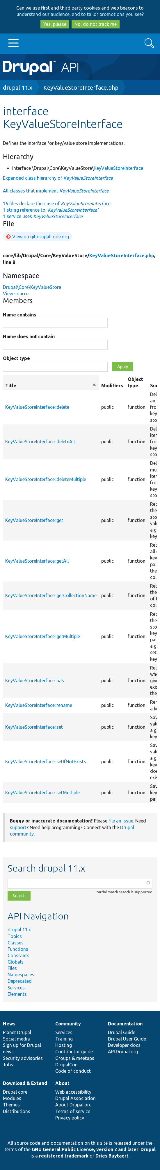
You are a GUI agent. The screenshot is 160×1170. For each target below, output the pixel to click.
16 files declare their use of (56, 203)
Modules (12, 1098)
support (18, 827)
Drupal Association (75, 1098)
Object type (16, 358)
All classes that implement (56, 190)
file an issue (121, 820)
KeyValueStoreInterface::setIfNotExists (45, 761)
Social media (16, 1038)
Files (12, 968)
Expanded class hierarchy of (58, 178)
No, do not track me (95, 24)
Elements (17, 994)
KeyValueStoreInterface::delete (37, 407)
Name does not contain (29, 336)
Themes (11, 1104)
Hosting (63, 1045)
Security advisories (23, 1058)
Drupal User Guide (127, 1038)
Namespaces (21, 974)
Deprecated (20, 981)
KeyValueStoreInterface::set (34, 727)
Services (16, 987)
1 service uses (43, 216)
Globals (16, 961)
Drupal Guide (121, 1032)
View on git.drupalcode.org (40, 236)
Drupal (148, 1149)
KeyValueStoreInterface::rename (38, 705)
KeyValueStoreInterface (118, 168)
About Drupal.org (73, 1104)
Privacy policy (69, 1117)
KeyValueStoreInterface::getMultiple (42, 636)
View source (16, 293)
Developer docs (124, 1045)
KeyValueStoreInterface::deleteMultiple (45, 479)
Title (51, 385)
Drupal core (15, 1092)
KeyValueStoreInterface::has (34, 680)
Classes (16, 942)
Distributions (16, 1111)
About (62, 1083)
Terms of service (72, 1111)
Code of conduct (73, 1071)
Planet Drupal (17, 1032)
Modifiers (112, 385)
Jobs (8, 1064)
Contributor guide (74, 1051)
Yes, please (54, 24)
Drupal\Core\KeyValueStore (32, 287)
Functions (18, 949)
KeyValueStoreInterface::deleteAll (40, 441)
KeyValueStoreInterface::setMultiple (42, 792)
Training (64, 1038)
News (9, 1023)
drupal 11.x (17, 87)
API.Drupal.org (123, 1051)
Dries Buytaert (112, 1155)
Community (68, 1023)
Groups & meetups (74, 1058)
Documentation (125, 1023)
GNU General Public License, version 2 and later (85, 1149)
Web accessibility (73, 1092)
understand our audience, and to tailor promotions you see (79, 14)
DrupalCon (66, 1064)
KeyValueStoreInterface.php (80, 87)
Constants (18, 955)
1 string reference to (50, 210)
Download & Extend (25, 1083)
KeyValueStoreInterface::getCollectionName (51, 595)
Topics (15, 936)
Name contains (19, 314)
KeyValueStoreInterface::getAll (37, 561)
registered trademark (63, 1155)
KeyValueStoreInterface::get (34, 520)
